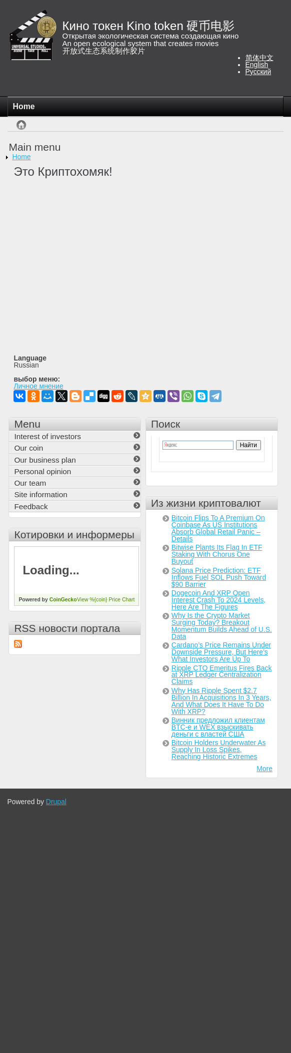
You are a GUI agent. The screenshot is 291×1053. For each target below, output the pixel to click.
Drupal (56, 802)
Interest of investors (47, 436)
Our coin (28, 448)
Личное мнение (38, 386)
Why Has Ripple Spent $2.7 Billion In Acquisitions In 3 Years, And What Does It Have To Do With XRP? (221, 701)
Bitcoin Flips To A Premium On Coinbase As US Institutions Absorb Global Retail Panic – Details (218, 528)
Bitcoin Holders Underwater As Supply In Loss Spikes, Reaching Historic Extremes (219, 750)
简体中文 (260, 58)
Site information (40, 494)
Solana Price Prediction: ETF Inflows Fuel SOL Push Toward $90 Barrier (219, 577)
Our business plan (45, 460)
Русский (259, 72)
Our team (30, 483)
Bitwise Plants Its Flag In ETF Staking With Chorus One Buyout (217, 554)
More (264, 769)
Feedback (31, 506)
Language (30, 358)
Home (24, 106)
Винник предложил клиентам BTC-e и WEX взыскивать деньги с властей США (218, 727)
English (257, 65)
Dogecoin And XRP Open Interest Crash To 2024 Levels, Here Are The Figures (219, 600)
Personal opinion (42, 471)
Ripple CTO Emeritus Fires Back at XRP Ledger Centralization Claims (222, 675)
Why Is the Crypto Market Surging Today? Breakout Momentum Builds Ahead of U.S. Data (222, 625)
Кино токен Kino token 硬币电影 (148, 26)
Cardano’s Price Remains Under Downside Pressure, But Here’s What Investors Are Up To (221, 652)
